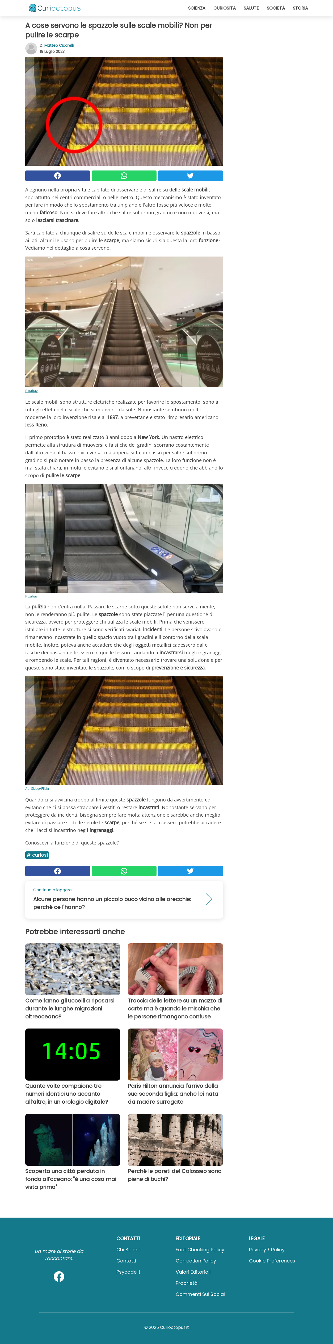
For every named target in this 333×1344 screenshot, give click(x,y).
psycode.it (128, 1272)
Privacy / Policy (267, 1249)
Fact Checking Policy (200, 1249)
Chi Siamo (128, 1249)
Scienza (196, 8)
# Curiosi (37, 855)
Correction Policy (196, 1260)
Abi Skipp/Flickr (37, 788)
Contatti (126, 1260)
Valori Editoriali (193, 1272)
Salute (251, 8)
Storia (300, 8)
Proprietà (186, 1283)
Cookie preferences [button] (272, 1260)
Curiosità (224, 8)
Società (276, 8)
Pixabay (31, 390)
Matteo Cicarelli (59, 45)
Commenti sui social (200, 1294)
